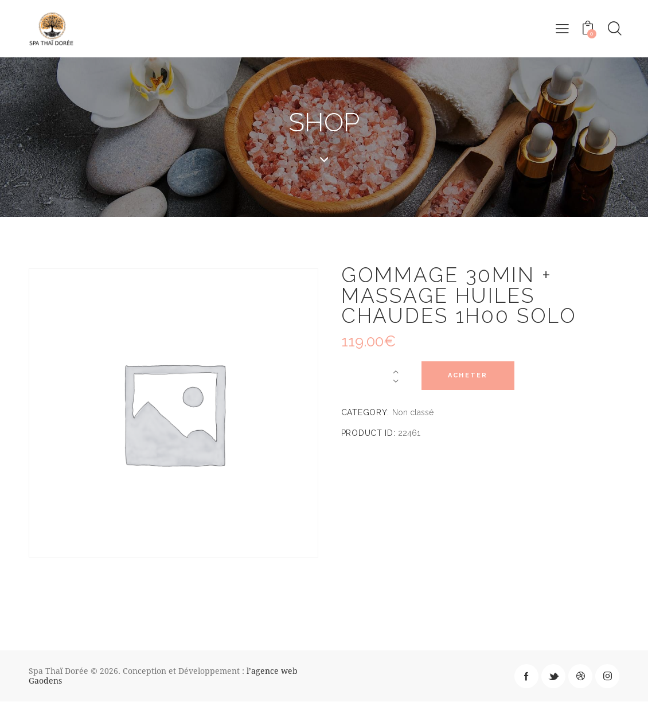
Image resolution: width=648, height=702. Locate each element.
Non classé (413, 413)
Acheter (470, 376)
